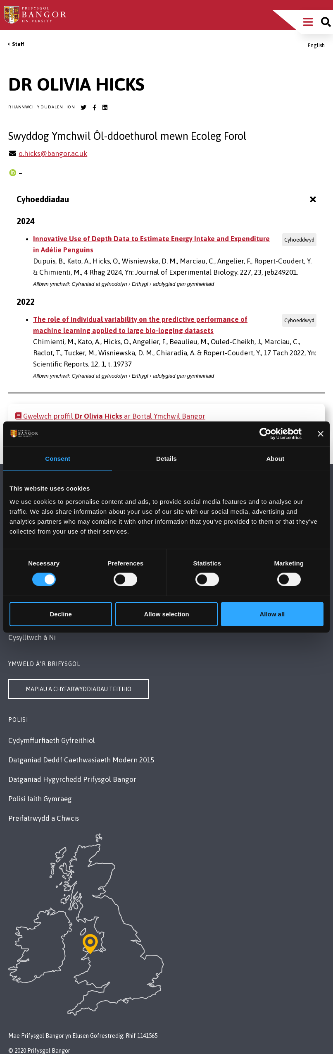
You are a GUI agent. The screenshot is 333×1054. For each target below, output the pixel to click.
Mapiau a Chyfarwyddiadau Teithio (78, 689)
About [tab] (275, 458)
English (316, 45)
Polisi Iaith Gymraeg (40, 799)
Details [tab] (166, 458)
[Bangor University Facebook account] (94, 108)
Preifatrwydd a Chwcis (43, 818)
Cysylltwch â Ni (32, 637)
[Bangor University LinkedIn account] (105, 108)
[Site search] (326, 22)
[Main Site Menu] (308, 22)
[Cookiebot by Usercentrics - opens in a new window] (265, 434)
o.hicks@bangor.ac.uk (53, 153)
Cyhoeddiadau (167, 199)
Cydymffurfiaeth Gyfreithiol (51, 740)
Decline (61, 613)
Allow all (272, 613)
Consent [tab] (57, 458)
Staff (18, 44)
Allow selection (166, 613)
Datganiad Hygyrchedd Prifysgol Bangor (72, 779)
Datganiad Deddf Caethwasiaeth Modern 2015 (81, 760)
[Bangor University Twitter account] (83, 108)
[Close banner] (320, 434)
